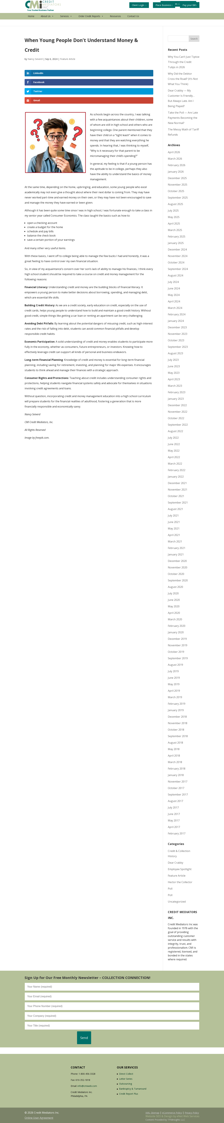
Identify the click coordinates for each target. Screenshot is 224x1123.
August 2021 (175, 509)
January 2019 (176, 710)
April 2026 (174, 152)
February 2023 (176, 392)
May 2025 (173, 217)
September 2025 (178, 197)
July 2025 (173, 210)
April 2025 (174, 223)
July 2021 (173, 515)
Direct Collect (126, 1073)
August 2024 (175, 275)
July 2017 (173, 807)
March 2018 (175, 762)
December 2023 (177, 327)
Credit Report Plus (128, 1093)
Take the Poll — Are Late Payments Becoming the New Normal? (183, 118)
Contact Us (133, 22)
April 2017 (174, 827)
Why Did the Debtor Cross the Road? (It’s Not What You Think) (183, 79)
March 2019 (175, 697)
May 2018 (173, 749)
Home (31, 22)
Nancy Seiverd (35, 59)
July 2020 (173, 593)
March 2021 (175, 541)
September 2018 (178, 736)
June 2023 (174, 366)
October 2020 (176, 574)
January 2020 (176, 632)
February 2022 (176, 470)
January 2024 (176, 321)
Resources (115, 22)
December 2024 (177, 249)
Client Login (139, 5)
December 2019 (177, 639)
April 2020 (174, 613)
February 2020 (176, 626)
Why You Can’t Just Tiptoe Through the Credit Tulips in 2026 (183, 62)
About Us (47, 22)
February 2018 (176, 768)
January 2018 (176, 775)
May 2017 (173, 820)
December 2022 (177, 405)
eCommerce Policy (172, 1112)
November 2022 (177, 411)
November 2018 (177, 723)
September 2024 (178, 269)
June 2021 (174, 522)
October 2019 (176, 652)
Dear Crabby (175, 862)
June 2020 (174, 600)
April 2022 (174, 457)
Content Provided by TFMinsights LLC (165, 1119)
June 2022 (174, 444)
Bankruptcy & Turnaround (132, 1088)
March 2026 (175, 158)
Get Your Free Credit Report (147, 13)
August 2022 (175, 431)
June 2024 (174, 288)
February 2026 (176, 165)
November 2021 (177, 489)
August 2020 (175, 587)
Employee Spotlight (179, 869)
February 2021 (176, 548)
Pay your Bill (190, 5)
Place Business (164, 5)
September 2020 (178, 580)
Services (66, 22)
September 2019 (178, 658)
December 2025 (177, 178)
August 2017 (175, 801)
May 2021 (173, 528)
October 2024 (176, 262)
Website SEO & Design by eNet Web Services (172, 1116)
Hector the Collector (180, 882)
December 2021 (177, 483)
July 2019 (173, 671)
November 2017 (177, 781)
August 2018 (175, 742)
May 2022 (173, 450)
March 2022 (175, 463)
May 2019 (173, 684)
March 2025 (175, 230)
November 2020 (177, 567)
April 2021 (174, 535)
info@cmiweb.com (87, 1085)
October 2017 (176, 788)
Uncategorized (177, 901)
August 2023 (175, 353)
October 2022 (176, 418)
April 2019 (174, 690)
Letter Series (125, 1078)
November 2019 (177, 645)
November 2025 (177, 184)
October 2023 (176, 340)
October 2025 (176, 191)
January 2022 (176, 476)
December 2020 (177, 561)
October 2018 (176, 729)
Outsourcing (125, 1083)
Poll (170, 888)
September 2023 (178, 347)
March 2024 (175, 308)
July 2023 (173, 360)
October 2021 (176, 496)
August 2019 (175, 665)
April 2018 (174, 755)
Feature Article (67, 59)
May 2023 (173, 373)
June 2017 (174, 814)
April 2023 (174, 379)
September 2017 (178, 794)
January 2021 (176, 554)
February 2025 (176, 236)
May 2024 (173, 295)
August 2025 (175, 204)
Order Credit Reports (90, 22)
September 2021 (178, 502)
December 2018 (177, 716)
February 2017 (176, 833)
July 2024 (173, 282)
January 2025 (176, 243)
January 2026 (176, 171)
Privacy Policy (192, 1112)
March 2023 (175, 386)
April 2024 (174, 301)
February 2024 (176, 314)
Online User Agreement (39, 1118)
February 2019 (176, 703)
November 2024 (177, 256)
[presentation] (49, 1037)
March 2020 (175, 619)
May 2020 (173, 606)
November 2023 (177, 334)
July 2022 (173, 437)
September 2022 (178, 424)
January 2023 (176, 399)
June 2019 (174, 678)
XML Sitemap (152, 1112)
